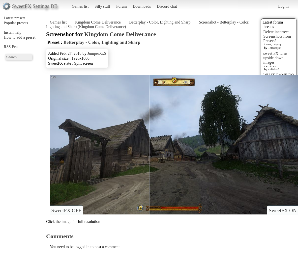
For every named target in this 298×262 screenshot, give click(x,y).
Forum (121, 6)
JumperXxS (97, 53)
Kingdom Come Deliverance (98, 22)
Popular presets (16, 23)
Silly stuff (102, 6)
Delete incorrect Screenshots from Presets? (277, 36)
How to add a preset (19, 37)
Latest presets (15, 18)
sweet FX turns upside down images (275, 57)
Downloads (142, 6)
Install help (13, 32)
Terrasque (274, 48)
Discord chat (167, 6)
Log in (283, 6)
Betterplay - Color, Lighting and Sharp (159, 22)
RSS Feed (12, 47)
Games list (80, 6)
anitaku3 (273, 69)
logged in (82, 247)
